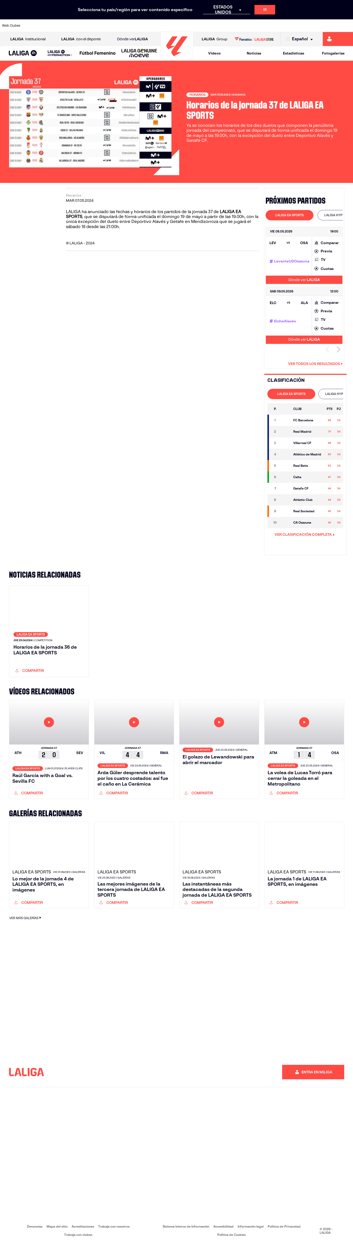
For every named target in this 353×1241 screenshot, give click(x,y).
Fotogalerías (333, 53)
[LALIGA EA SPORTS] (23, 53)
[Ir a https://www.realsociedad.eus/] (297, 25)
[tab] (289, 215)
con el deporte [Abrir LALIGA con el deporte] (81, 39)
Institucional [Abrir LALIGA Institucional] (28, 39)
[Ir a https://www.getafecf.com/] (132, 25)
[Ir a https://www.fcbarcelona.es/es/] (115, 25)
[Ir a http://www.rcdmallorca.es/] (231, 25)
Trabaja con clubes (78, 1231)
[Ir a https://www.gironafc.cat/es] (149, 25)
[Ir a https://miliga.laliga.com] (338, 39)
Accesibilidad (223, 1222)
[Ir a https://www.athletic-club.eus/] (33, 25)
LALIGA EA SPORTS (289, 215)
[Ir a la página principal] (177, 58)
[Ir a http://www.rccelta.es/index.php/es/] (198, 25)
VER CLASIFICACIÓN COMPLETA (305, 534)
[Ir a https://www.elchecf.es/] (99, 25)
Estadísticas (293, 53)
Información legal (251, 1222)
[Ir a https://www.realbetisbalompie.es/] (248, 25)
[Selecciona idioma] (300, 39)
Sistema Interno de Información (186, 1222)
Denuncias (34, 1222)
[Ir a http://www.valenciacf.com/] (330, 25)
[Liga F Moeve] (97, 53)
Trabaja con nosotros (114, 1222)
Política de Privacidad (284, 1222)
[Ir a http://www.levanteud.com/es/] (165, 25)
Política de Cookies (231, 1231)
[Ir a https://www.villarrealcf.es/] (347, 25)
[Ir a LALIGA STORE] (254, 39)
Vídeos (214, 53)
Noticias (254, 53)
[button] (23, 53)
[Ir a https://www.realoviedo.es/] (281, 25)
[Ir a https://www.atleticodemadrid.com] (49, 25)
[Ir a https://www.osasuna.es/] (66, 25)
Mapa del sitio (57, 1222)
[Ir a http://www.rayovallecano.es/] (181, 25)
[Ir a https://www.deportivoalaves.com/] (82, 25)
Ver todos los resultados (315, 364)
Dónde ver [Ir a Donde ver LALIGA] (132, 39)
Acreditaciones (83, 1222)
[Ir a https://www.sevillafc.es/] (314, 25)
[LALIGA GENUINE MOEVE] (139, 53)
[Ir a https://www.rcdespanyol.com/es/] (215, 25)
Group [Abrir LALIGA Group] (214, 39)
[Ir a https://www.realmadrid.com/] (264, 25)
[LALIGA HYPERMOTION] (60, 53)
